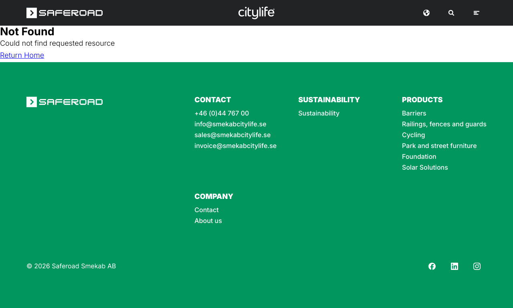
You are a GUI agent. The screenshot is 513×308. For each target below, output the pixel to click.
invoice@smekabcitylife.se (235, 146)
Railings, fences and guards (444, 124)
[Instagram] (477, 266)
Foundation (419, 156)
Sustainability (318, 113)
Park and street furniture (439, 146)
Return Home (22, 55)
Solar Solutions (425, 167)
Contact (206, 210)
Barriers (414, 113)
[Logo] (256, 12)
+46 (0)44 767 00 (221, 113)
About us (208, 221)
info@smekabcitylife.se (230, 124)
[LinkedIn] (454, 266)
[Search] (451, 12)
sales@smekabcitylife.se (232, 135)
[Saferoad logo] (64, 12)
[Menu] (477, 12)
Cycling (413, 135)
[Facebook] (432, 266)
